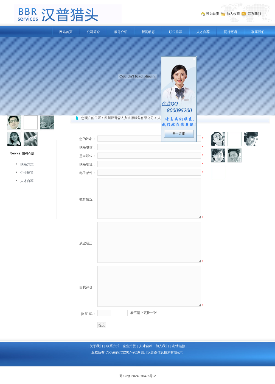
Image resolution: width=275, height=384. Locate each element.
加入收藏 (234, 14)
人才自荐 (203, 32)
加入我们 (162, 346)
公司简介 (93, 32)
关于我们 (96, 346)
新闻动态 (148, 32)
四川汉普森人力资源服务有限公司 (129, 118)
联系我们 (258, 32)
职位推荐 (175, 32)
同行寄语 (230, 32)
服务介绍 (120, 32)
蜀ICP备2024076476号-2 (137, 376)
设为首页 (213, 14)
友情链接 (178, 346)
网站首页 (65, 32)
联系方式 (26, 164)
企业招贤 (26, 173)
